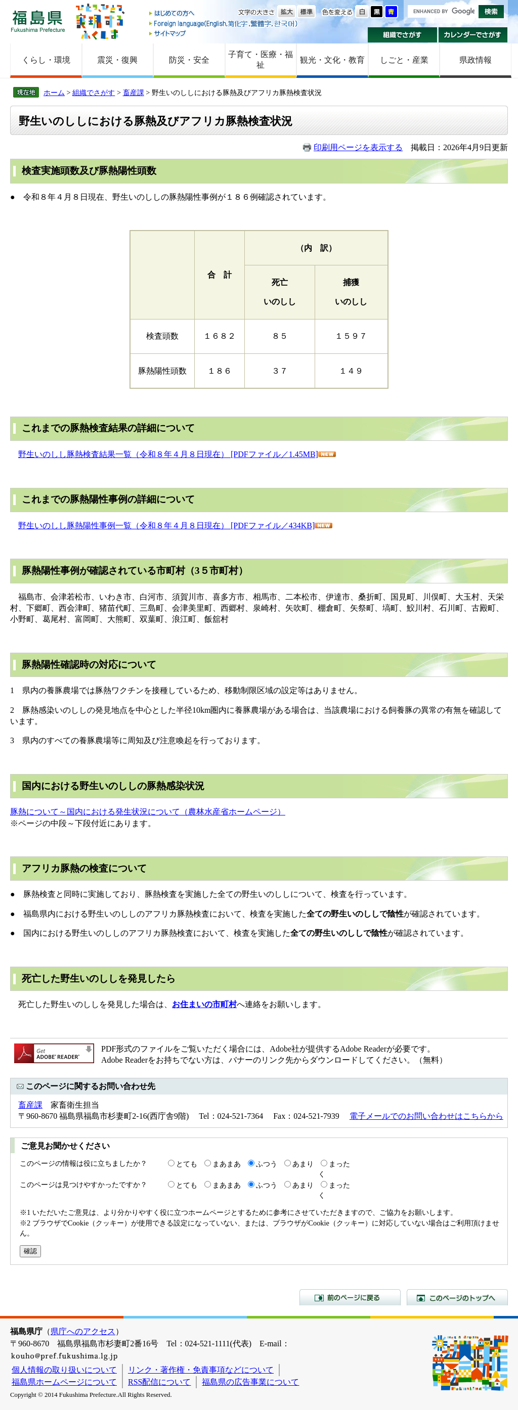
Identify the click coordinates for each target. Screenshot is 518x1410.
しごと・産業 (404, 60)
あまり (303, 1164)
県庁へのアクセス (83, 1331)
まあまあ (226, 1164)
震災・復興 (117, 60)
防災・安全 (189, 60)
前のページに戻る (350, 1297)
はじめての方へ (224, 14)
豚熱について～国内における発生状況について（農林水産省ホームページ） (147, 811)
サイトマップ (224, 33)
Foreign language (224, 23)
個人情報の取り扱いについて (64, 1370)
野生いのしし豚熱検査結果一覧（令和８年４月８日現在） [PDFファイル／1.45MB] (168, 454)
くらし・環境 (46, 60)
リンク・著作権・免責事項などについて (201, 1370)
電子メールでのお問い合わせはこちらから (426, 1116)
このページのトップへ (457, 1297)
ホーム (54, 92)
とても (186, 1164)
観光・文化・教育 (332, 60)
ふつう (266, 1164)
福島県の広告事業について (250, 1382)
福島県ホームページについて (64, 1382)
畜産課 (133, 92)
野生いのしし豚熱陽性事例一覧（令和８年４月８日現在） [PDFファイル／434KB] (166, 525)
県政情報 (475, 60)
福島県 (38, 21)
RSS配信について (159, 1382)
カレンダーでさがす (473, 34)
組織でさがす (402, 34)
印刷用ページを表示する (358, 147)
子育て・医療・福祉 (260, 59)
